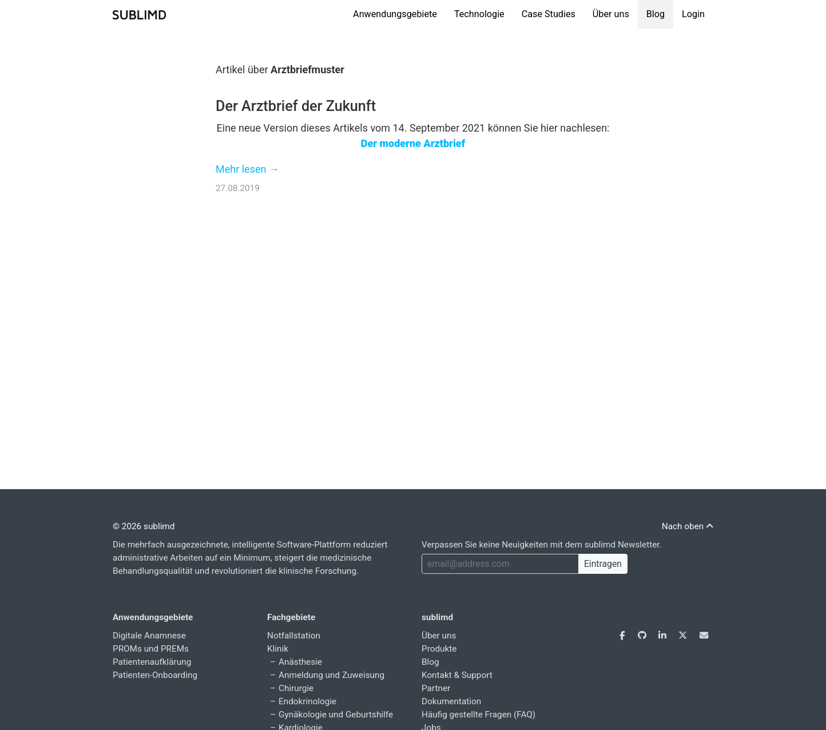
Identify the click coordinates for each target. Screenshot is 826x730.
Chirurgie (296, 688)
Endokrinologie (307, 701)
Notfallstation (293, 635)
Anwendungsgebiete (395, 14)
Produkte (439, 649)
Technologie (479, 14)
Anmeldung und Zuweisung (331, 675)
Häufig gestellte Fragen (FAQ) (478, 714)
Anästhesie (300, 662)
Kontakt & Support (457, 675)
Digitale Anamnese (149, 635)
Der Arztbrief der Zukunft (296, 106)
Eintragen (603, 563)
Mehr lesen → (247, 169)
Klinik (277, 649)
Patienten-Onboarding (155, 675)
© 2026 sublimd (143, 526)
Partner (436, 688)
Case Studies (548, 14)
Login (693, 14)
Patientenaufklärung (152, 662)
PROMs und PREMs (151, 649)
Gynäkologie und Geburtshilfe (336, 714)
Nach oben (687, 526)
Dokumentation (451, 701)
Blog (655, 14)
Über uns (611, 14)
